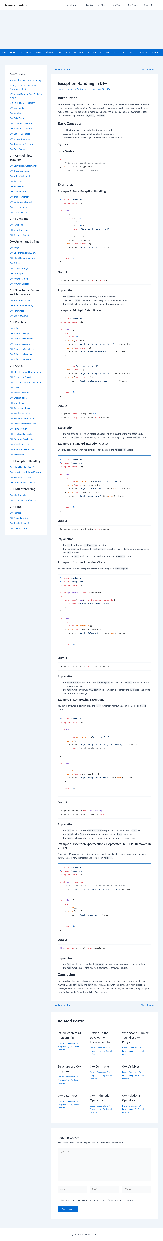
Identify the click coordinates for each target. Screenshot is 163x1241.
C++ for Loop (16, 181)
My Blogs (102, 5)
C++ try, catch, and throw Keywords (26, 472)
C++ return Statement (20, 212)
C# (88, 52)
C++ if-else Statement (20, 171)
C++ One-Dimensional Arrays (23, 252)
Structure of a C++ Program (22, 102)
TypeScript (132, 52)
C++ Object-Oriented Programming (26, 372)
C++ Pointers (15, 328)
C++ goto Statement (19, 207)
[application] (80, 5)
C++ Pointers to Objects (20, 333)
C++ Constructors (18, 387)
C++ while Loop (17, 186)
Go (94, 52)
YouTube (118, 5)
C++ (81, 52)
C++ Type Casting (17, 149)
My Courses (133, 5)
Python (38, 52)
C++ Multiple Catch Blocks (22, 477)
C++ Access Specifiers (19, 392)
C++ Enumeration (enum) (21, 305)
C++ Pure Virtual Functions (22, 449)
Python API (49, 52)
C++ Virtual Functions (19, 444)
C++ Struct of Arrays (19, 315)
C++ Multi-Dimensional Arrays (23, 258)
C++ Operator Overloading (22, 439)
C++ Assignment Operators (22, 144)
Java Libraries (74, 5)
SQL (60, 52)
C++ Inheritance (17, 403)
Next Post (147, 69)
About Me (150, 5)
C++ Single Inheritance (20, 408)
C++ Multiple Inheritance (21, 413)
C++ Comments (17, 108)
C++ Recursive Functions (21, 235)
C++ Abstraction (17, 454)
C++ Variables (16, 113)
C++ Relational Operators (21, 128)
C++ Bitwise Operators (20, 139)
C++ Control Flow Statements (23, 165)
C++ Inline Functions (19, 230)
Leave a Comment (66, 89)
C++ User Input (17, 273)
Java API (13, 52)
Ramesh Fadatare (17, 5)
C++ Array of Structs (19, 278)
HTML (107, 52)
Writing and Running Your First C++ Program (135, 1037)
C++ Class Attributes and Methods (25, 382)
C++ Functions (16, 224)
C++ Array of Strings (19, 268)
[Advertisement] (81, 29)
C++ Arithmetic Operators (21, 123)
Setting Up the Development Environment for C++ (103, 1037)
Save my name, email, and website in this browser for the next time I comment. (97, 1200)
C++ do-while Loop (18, 191)
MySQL (155, 52)
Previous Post (63, 69)
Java (4, 52)
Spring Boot (26, 52)
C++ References (17, 310)
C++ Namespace (17, 512)
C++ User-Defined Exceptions (23, 482)
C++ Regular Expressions (21, 523)
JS (115, 52)
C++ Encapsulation (18, 397)
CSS (122, 52)
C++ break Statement (19, 196)
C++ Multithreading (19, 495)
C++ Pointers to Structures (22, 349)
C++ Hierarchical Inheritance (23, 423)
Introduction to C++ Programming (25, 80)
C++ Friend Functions (19, 518)
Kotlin (68, 52)
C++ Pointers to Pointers (21, 354)
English (89, 5)
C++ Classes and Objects (21, 377)
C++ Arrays (15, 247)
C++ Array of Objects (19, 283)
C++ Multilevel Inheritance (22, 418)
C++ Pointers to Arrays (20, 344)
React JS (144, 52)
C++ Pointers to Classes (20, 359)
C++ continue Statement (21, 202)
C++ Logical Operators (20, 133)
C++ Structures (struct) (20, 300)
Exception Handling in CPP (22, 467)
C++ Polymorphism (18, 428)
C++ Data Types (17, 118)
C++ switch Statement (20, 176)
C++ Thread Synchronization (23, 500)
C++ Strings (15, 263)
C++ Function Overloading (22, 434)
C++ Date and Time (18, 528)
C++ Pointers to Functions (21, 338)
